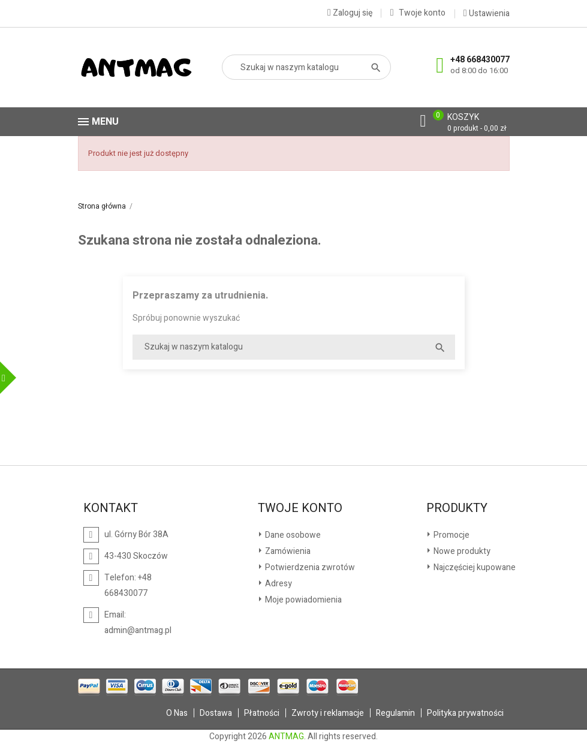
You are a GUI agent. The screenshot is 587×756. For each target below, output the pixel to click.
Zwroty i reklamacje (327, 713)
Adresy (277, 583)
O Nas (177, 713)
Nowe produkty (461, 551)
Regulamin (395, 713)
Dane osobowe (292, 535)
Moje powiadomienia (302, 600)
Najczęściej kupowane (474, 567)
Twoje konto (300, 508)
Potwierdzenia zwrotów (309, 567)
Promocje (450, 535)
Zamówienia (287, 551)
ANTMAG (286, 736)
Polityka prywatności (465, 713)
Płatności (261, 713)
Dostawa (216, 713)
